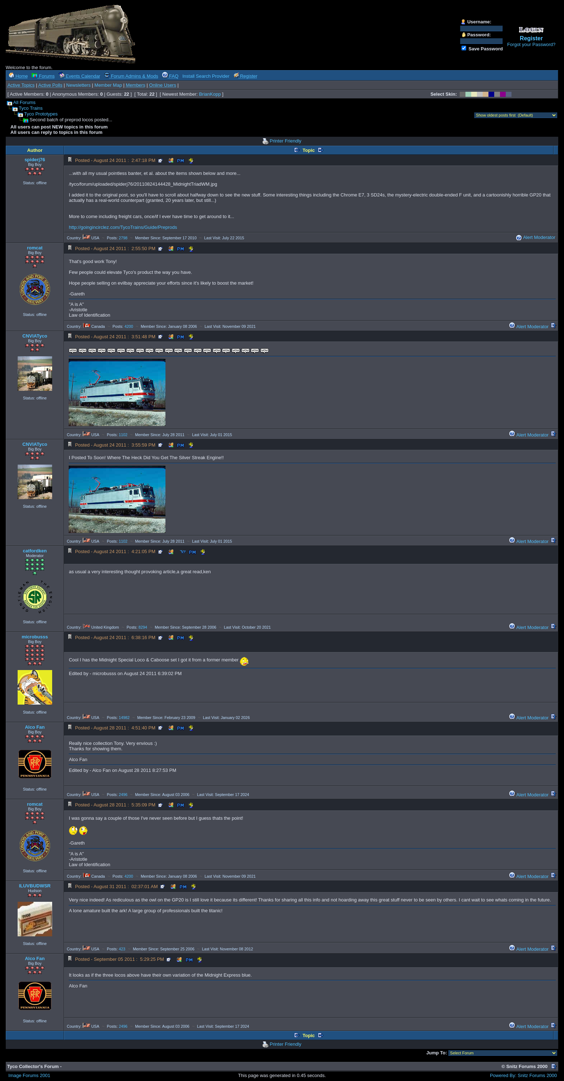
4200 (128, 326)
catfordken (34, 550)
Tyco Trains (30, 108)
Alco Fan (35, 727)
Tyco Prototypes (41, 114)
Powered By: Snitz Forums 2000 (523, 1075)
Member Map (108, 85)
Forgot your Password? (531, 44)
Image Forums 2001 (29, 1075)
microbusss (35, 636)
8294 (142, 627)
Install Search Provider (205, 76)
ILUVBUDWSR (35, 885)
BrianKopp (210, 94)
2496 (123, 794)
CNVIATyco (34, 336)
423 (122, 949)
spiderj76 (34, 159)
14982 (124, 717)
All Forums (24, 102)
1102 (123, 435)
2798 (123, 238)
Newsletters (78, 85)
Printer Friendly (285, 141)
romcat (34, 247)
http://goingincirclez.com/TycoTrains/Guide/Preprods (123, 227)
